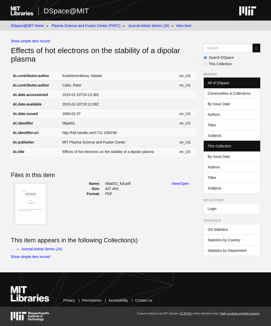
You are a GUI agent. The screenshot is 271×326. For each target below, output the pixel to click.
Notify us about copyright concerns (239, 313)
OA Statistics (218, 229)
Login (212, 209)
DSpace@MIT (66, 11)
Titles (212, 125)
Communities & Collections (229, 93)
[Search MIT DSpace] (228, 48)
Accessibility (118, 300)
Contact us (143, 300)
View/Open (180, 183)
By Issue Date (219, 104)
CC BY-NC (186, 313)
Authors (214, 114)
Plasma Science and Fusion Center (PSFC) (86, 26)
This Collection (218, 64)
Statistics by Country (224, 240)
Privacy (69, 300)
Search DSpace (219, 57)
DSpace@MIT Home (27, 26)
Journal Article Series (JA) (148, 26)
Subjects (215, 135)
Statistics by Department (227, 250)
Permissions (91, 300)
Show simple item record (30, 41)
